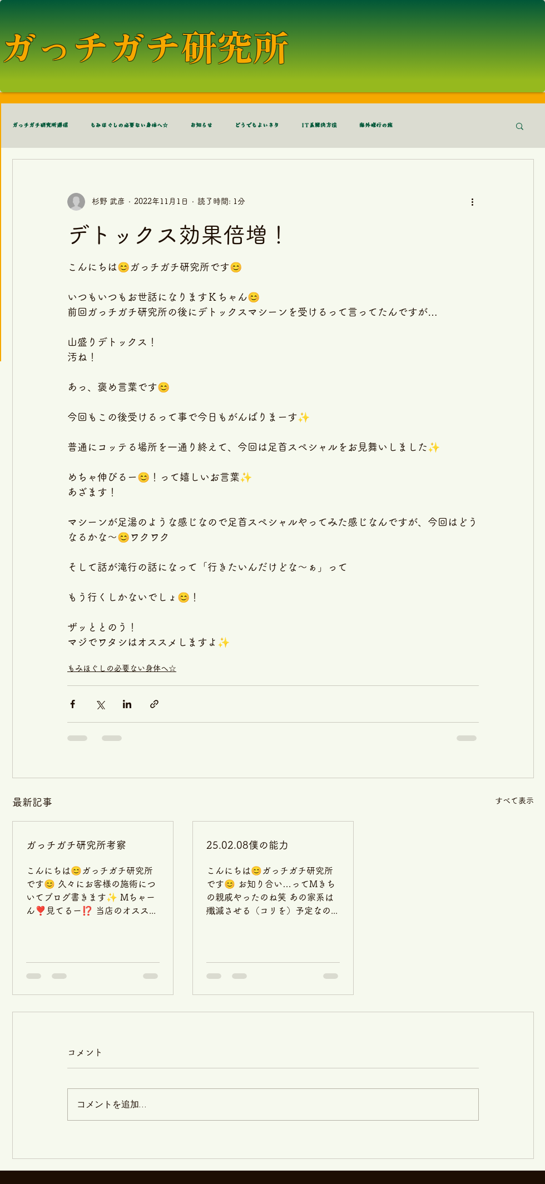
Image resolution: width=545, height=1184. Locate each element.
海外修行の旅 (376, 125)
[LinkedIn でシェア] (127, 704)
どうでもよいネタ (257, 125)
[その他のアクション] (472, 201)
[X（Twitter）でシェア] (100, 704)
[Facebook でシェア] (72, 704)
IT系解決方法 (319, 125)
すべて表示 (514, 800)
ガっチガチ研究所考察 (76, 845)
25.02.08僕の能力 (247, 845)
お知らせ (201, 125)
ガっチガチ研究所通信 (40, 125)
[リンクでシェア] (154, 704)
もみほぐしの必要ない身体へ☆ (129, 125)
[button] (519, 125)
